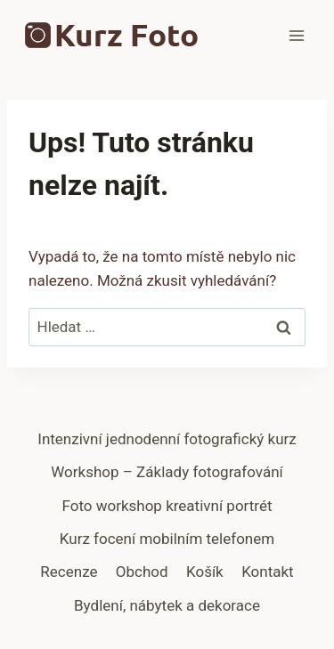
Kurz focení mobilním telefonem (167, 539)
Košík (205, 571)
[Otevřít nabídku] (296, 35)
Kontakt (267, 571)
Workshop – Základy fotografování (167, 472)
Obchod (142, 571)
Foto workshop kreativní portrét (166, 506)
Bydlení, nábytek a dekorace (167, 605)
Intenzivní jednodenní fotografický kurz (166, 439)
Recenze (68, 571)
